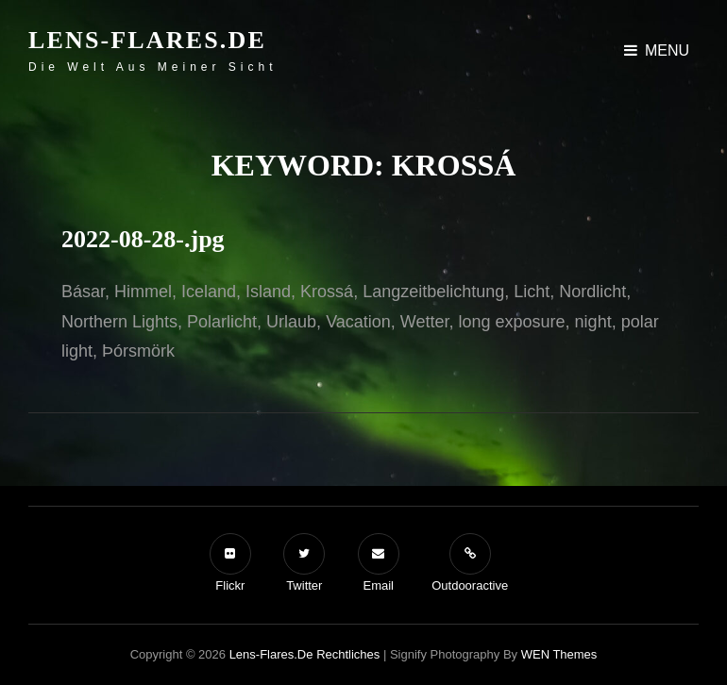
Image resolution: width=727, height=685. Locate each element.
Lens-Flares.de (147, 40)
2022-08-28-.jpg (143, 239)
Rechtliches (348, 654)
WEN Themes (559, 654)
